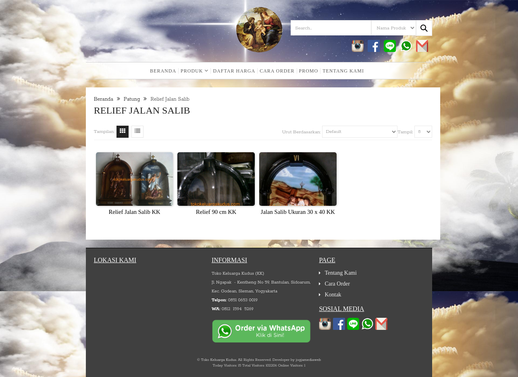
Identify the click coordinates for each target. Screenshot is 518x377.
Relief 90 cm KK (216, 212)
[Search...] (424, 28)
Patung (132, 99)
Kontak (333, 295)
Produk (194, 71)
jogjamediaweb (308, 360)
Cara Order (277, 71)
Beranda (163, 71)
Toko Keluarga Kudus (218, 360)
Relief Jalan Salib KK (134, 212)
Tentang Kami (343, 71)
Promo (308, 71)
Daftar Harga (234, 71)
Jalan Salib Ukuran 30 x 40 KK (298, 212)
